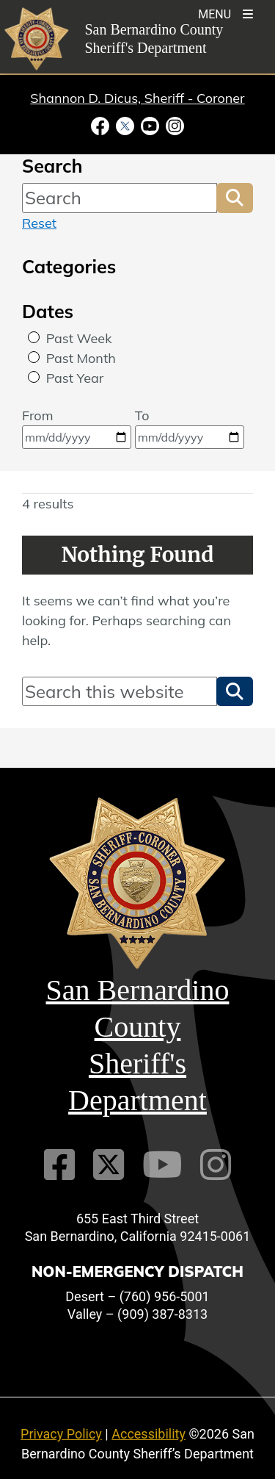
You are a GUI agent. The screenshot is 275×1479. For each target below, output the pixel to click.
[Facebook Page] (59, 1165)
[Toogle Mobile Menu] (225, 13)
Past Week (79, 338)
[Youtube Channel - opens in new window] (150, 125)
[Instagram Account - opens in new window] (174, 125)
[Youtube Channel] (162, 1165)
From (76, 428)
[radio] (34, 337)
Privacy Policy (61, 1434)
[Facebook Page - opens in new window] (102, 125)
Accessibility (148, 1434)
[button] (234, 197)
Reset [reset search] (39, 223)
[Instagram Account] (215, 1165)
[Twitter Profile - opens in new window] (125, 125)
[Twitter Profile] (108, 1165)
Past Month (81, 358)
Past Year (75, 378)
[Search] (119, 197)
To (189, 428)
